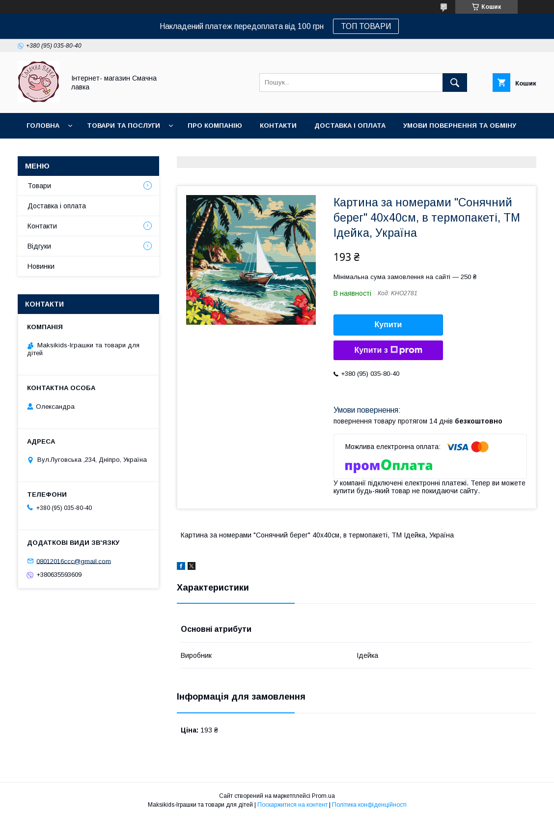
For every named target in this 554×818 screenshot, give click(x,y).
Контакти (278, 125)
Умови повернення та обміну (459, 125)
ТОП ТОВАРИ (366, 26)
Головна (43, 125)
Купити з (388, 350)
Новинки (43, 151)
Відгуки (39, 246)
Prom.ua (323, 795)
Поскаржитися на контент (292, 804)
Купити (388, 324)
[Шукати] (455, 82)
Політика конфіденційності (369, 804)
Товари (39, 186)
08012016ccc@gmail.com (73, 560)
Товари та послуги (123, 125)
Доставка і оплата (350, 125)
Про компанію (215, 125)
